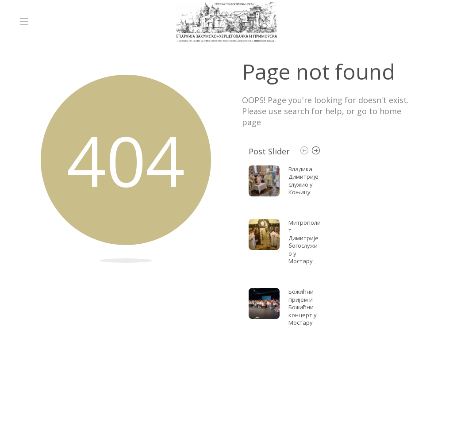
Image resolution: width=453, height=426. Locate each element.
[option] (285, 248)
